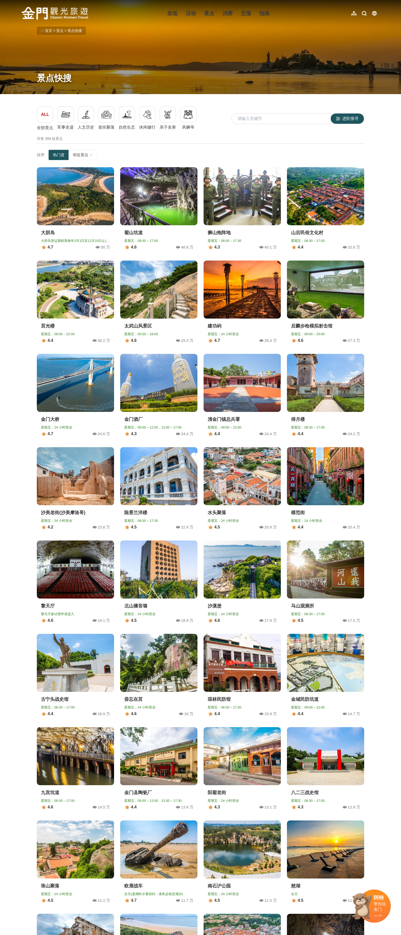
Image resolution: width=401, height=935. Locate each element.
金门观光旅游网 (54, 13)
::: (23, 3)
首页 (48, 31)
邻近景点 (83, 155)
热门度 (58, 155)
